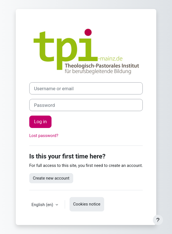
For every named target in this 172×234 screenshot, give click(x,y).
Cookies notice (86, 204)
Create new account (51, 178)
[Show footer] (158, 220)
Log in (40, 121)
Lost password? (43, 135)
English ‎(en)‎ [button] (43, 204)
